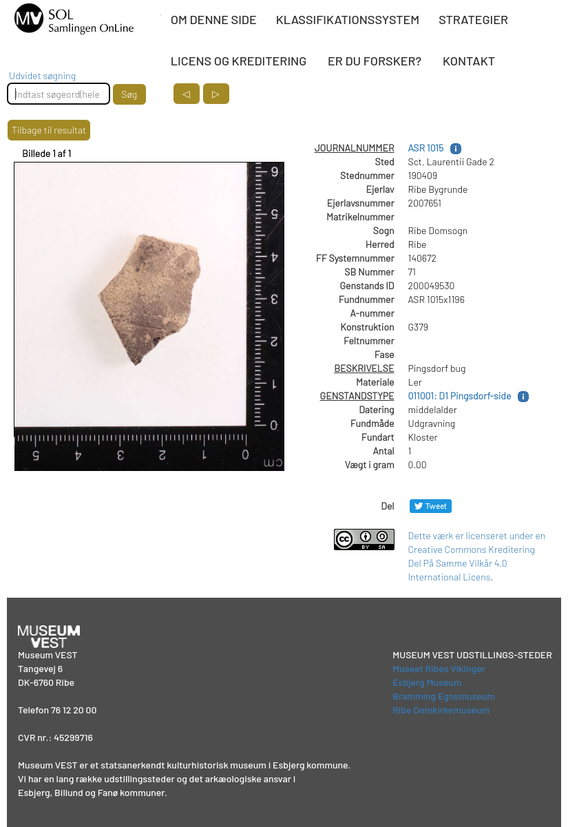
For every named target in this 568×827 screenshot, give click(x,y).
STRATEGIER (473, 19)
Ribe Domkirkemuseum (441, 709)
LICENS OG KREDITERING (238, 60)
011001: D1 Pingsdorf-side (460, 395)
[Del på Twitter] (431, 506)
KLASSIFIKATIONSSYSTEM (347, 19)
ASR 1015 (426, 148)
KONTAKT (469, 60)
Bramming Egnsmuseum (443, 696)
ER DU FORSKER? (374, 60)
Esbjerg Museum (426, 682)
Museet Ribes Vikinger (438, 668)
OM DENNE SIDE (214, 19)
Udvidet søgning (42, 75)
